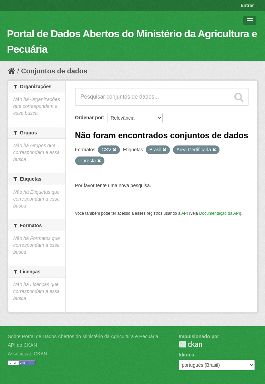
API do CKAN (22, 345)
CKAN (190, 344)
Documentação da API (219, 213)
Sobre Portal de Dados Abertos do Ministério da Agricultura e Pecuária (83, 336)
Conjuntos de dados (54, 71)
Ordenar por (89, 117)
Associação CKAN (27, 353)
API (184, 213)
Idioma (186, 354)
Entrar (247, 5)
